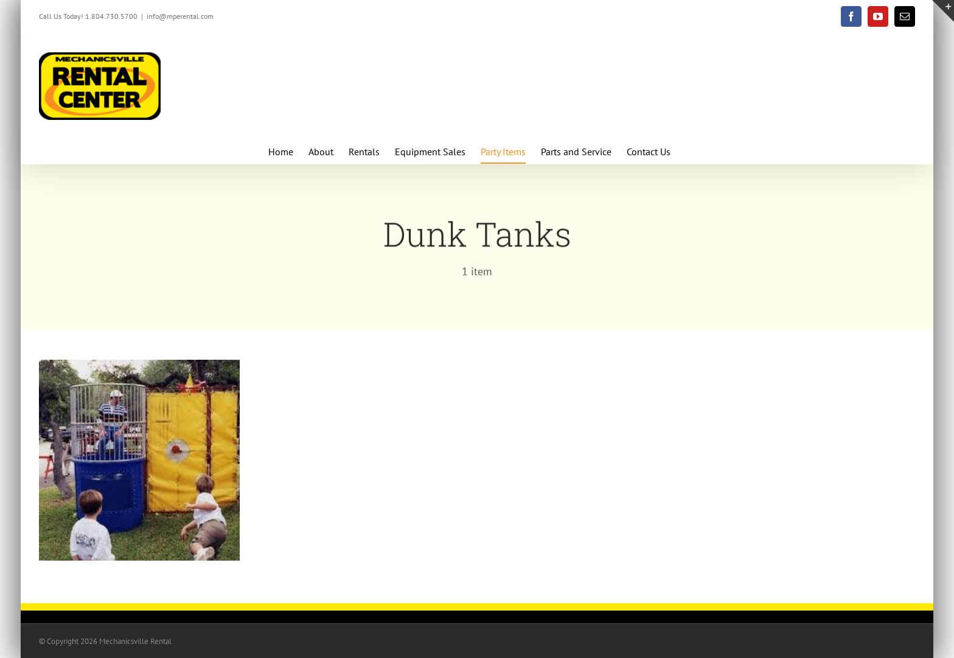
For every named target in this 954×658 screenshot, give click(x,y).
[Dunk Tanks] (139, 368)
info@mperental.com (180, 16)
